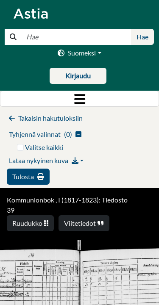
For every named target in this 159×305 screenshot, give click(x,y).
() (45, 134)
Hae (142, 37)
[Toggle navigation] (79, 99)
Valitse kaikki (44, 147)
